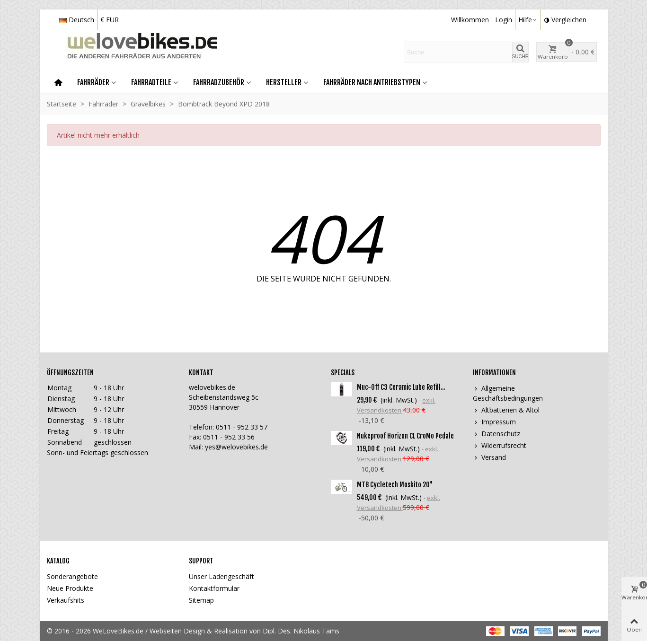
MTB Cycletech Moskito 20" (395, 485)
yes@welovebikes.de (236, 446)
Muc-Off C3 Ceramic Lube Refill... (401, 387)
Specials (343, 373)
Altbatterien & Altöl (506, 410)
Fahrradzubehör (218, 82)
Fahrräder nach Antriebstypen (371, 82)
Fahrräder (93, 82)
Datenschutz (496, 434)
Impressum (494, 422)
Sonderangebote (72, 576)
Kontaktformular (214, 588)
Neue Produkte (70, 588)
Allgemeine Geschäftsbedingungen (508, 393)
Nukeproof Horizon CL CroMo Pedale (405, 436)
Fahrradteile (151, 82)
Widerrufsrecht (499, 445)
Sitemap (201, 600)
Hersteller (283, 82)
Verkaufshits (65, 600)
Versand (489, 457)
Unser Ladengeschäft (221, 576)
